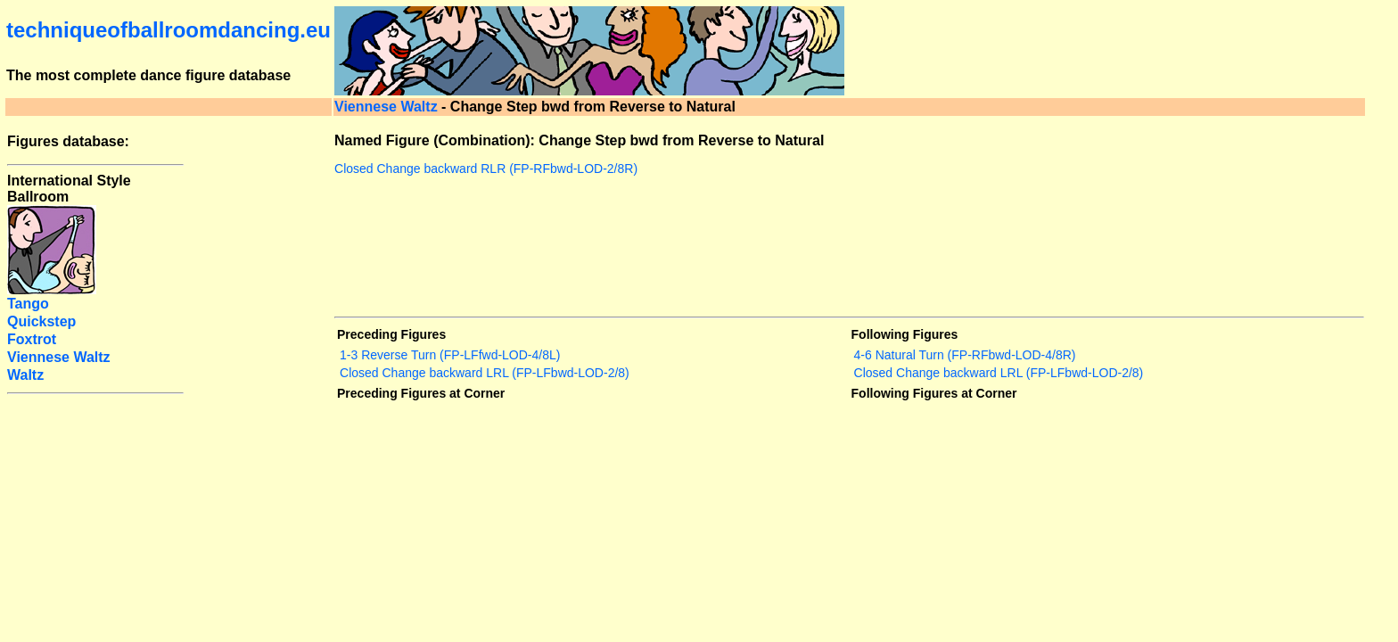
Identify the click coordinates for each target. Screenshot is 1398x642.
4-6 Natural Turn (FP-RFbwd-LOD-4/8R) (965, 355)
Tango (28, 303)
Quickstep (41, 321)
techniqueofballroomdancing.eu (168, 30)
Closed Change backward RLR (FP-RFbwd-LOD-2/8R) (485, 168)
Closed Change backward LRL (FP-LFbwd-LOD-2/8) (484, 373)
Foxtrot (31, 339)
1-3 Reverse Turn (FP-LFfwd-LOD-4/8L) (450, 355)
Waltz (25, 375)
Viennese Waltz (386, 106)
